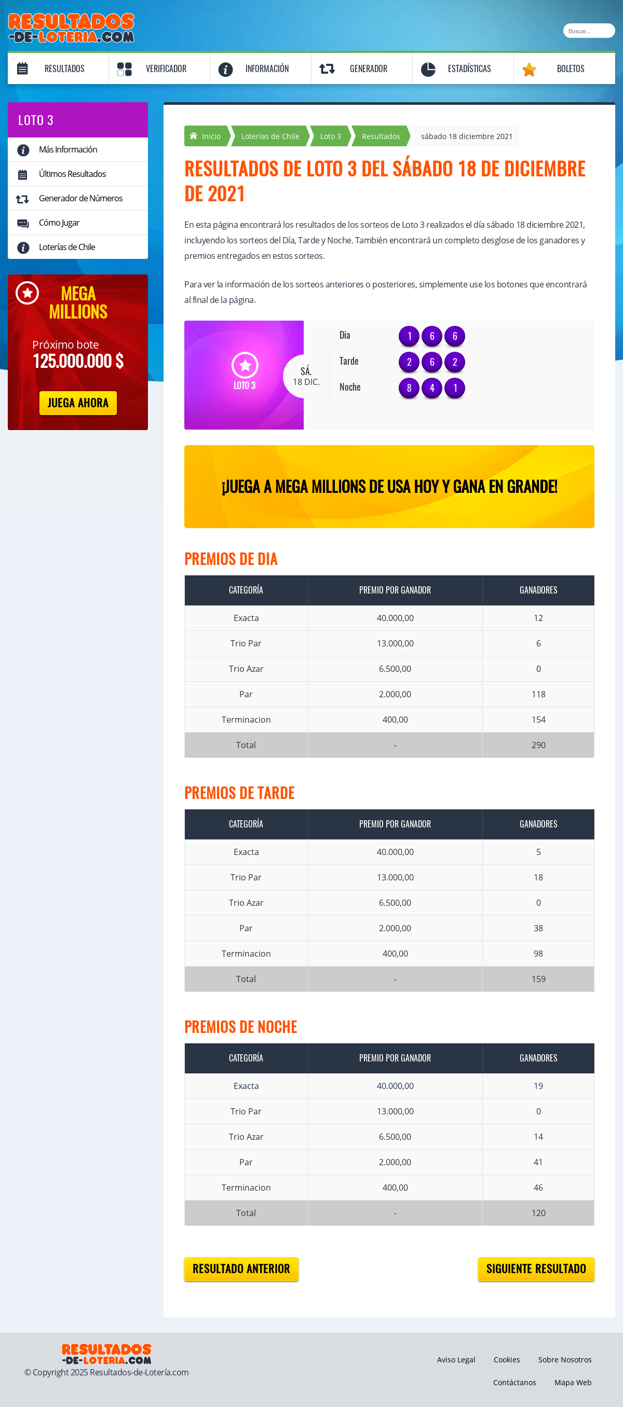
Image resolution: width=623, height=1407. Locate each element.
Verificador (166, 68)
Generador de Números (81, 198)
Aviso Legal (456, 1359)
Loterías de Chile (67, 247)
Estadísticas (469, 68)
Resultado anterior (241, 1268)
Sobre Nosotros (565, 1359)
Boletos (571, 68)
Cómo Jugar (59, 222)
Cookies (507, 1359)
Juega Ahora (78, 402)
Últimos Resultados (72, 174)
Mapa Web (573, 1382)
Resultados (65, 68)
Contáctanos (514, 1382)
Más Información (68, 149)
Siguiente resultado (536, 1268)
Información (267, 68)
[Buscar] (589, 30)
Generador (368, 68)
